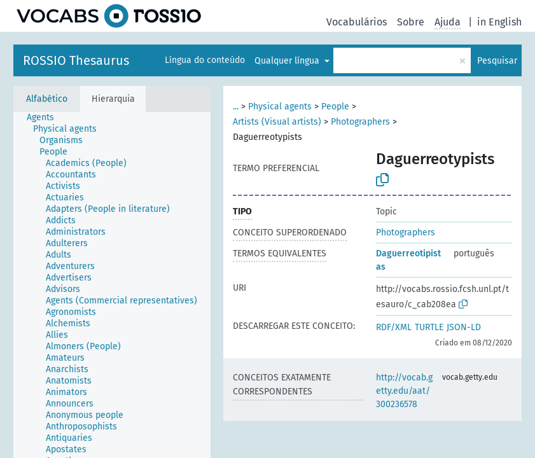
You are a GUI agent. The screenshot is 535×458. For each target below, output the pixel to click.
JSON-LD (464, 327)
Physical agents (280, 106)
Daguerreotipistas (408, 260)
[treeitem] (46, 117)
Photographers (360, 121)
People (335, 106)
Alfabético (46, 99)
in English (499, 22)
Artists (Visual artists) (277, 121)
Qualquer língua (288, 60)
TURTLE (429, 327)
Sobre (410, 22)
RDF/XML (394, 327)
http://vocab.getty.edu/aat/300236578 (404, 391)
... (236, 106)
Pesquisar (497, 60)
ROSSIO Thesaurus (76, 60)
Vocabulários (356, 22)
